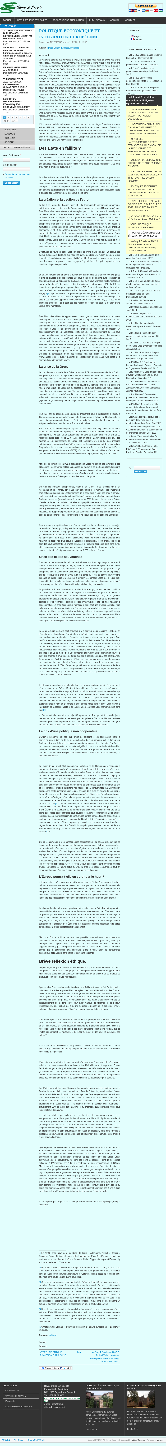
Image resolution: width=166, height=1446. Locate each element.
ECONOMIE (10, 129)
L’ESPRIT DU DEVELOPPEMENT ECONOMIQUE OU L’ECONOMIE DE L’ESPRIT (16, 103)
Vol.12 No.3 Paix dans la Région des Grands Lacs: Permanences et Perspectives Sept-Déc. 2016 (142, 355)
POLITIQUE (10, 26)
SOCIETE (9, 142)
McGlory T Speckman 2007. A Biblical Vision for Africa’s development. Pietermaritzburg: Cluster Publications (143, 246)
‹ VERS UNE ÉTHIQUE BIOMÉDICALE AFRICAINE (53, 1354)
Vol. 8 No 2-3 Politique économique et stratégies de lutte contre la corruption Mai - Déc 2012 (143, 264)
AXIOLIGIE (9, 138)
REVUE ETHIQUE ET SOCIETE (32, 20)
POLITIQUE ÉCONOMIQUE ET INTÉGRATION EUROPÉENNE (144, 234)
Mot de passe (10, 165)
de (15, 1396)
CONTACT (130, 20)
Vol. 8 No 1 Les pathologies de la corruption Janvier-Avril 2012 (142, 256)
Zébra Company (138, 1440)
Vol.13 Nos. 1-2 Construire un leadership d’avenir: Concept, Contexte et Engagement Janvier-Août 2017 (144, 365)
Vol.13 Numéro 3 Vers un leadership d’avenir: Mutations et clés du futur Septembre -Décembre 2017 (144, 375)
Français (136, 39)
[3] (44, 710)
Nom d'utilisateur (12, 155)
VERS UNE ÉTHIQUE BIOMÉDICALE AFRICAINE (141, 226)
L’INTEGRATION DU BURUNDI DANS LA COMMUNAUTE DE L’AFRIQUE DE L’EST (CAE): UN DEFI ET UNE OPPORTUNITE (144, 129)
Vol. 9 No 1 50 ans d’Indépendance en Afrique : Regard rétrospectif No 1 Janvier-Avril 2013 (143, 274)
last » (14, 121)
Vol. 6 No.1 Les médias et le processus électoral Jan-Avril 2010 (142, 63)
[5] (47, 831)
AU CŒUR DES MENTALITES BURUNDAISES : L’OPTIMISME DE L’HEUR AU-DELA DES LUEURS (18, 34)
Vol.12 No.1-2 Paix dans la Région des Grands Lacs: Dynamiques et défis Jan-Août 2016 (144, 346)
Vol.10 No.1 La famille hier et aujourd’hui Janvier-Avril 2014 (140, 302)
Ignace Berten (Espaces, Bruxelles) (63, 48)
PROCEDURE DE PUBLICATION (68, 20)
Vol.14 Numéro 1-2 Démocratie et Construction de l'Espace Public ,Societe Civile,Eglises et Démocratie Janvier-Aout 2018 (143, 386)
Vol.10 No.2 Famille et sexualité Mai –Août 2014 (144, 308)
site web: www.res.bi (54, 1407)
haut (78, 1352)
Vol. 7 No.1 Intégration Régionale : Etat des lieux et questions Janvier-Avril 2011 (143, 90)
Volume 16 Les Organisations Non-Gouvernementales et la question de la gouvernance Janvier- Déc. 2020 (144, 429)
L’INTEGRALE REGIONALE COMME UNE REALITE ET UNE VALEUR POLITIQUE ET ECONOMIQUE (143, 114)
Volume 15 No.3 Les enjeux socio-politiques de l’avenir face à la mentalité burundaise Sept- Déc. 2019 (143, 420)
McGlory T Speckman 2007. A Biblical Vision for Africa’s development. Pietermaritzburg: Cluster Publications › (104, 1357)
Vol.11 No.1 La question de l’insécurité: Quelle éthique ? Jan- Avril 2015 (143, 326)
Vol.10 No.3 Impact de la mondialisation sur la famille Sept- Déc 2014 (144, 316)
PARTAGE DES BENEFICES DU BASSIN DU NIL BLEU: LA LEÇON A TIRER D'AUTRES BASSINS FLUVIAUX (145, 176)
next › (6, 121)
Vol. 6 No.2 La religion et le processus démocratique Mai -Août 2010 (142, 71)
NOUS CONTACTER (36, 1440)
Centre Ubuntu (12, 1390)
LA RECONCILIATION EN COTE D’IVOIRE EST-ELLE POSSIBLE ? (144, 217)
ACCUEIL (7, 20)
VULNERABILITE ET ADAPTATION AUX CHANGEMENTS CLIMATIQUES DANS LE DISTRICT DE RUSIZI (15, 84)
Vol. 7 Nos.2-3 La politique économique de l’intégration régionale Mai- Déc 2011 (140, 100)
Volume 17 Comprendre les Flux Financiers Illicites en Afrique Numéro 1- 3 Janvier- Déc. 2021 (143, 439)
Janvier (160, 1440)
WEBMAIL (115, 20)
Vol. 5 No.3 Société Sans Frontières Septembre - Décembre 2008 (144, 56)
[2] (48, 293)
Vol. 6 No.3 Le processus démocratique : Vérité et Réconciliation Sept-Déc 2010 (144, 81)
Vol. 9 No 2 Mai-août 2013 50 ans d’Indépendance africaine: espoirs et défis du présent (143, 284)
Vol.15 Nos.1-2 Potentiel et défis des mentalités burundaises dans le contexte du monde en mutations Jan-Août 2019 (143, 409)
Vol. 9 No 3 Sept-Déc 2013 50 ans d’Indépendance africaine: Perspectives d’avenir (143, 294)
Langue (42, 1342)
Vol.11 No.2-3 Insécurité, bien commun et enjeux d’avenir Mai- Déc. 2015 (143, 336)
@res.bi (59, 1404)
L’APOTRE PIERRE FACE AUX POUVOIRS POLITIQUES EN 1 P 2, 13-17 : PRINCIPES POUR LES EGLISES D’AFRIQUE (144, 206)
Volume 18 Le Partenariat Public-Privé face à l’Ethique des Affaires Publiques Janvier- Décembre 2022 (142, 449)
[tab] (17, 26)
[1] (72, 246)
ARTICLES (18, 1440)
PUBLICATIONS (97, 20)
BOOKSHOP (19, 1406)
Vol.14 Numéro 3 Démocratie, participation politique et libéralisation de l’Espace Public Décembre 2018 (143, 397)
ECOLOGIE (9, 134)
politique (53, 1335)
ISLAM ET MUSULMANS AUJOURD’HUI (15, 68)
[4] (56, 803)
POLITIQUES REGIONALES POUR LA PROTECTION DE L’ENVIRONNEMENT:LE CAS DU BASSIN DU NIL (143, 191)
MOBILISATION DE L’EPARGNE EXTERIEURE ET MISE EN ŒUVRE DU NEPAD (145, 163)
